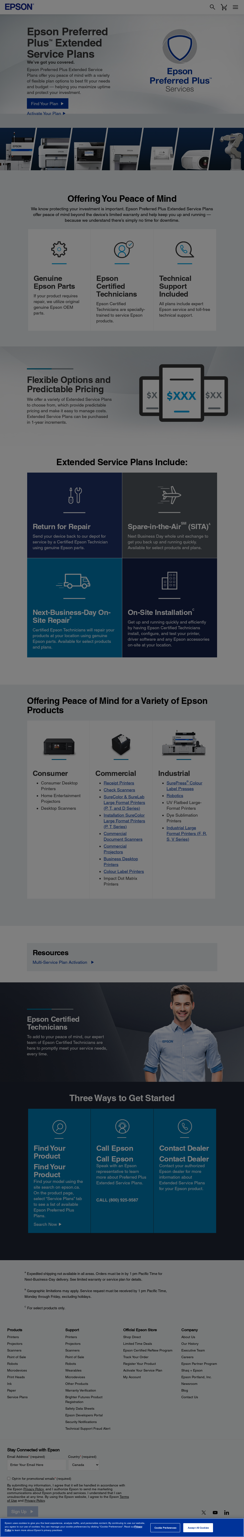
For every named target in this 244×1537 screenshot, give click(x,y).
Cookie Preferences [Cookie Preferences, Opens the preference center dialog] (165, 1527)
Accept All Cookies (198, 1527)
